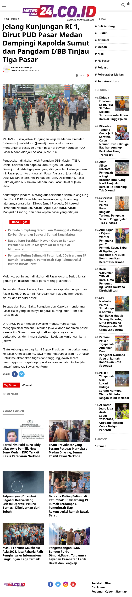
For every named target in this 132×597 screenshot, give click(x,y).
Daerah (15, 18)
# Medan (101, 47)
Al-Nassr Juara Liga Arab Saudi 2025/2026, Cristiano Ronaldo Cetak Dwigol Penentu (111, 417)
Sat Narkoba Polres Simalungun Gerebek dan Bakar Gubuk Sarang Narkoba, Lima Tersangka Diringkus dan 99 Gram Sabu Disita (111, 314)
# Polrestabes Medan (109, 74)
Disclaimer (98, 587)
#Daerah (27, 385)
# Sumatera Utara (107, 81)
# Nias (99, 54)
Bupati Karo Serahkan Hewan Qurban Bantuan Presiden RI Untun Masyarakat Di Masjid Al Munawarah (41, 245)
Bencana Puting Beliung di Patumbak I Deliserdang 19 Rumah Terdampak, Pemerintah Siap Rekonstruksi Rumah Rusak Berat (47, 259)
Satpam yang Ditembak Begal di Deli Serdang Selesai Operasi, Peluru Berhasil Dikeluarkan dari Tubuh (21, 503)
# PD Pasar (102, 60)
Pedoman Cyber (102, 591)
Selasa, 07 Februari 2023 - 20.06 (25, 70)
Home (6, 18)
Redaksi (96, 583)
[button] (128, 2)
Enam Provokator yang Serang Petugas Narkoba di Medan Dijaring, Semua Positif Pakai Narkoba (68, 450)
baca (80, 75)
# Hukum (101, 33)
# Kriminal (102, 40)
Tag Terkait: (11, 385)
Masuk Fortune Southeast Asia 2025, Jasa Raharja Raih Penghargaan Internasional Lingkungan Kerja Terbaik (23, 553)
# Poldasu (101, 67)
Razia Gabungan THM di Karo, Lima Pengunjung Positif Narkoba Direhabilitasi (112, 279)
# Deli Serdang (105, 26)
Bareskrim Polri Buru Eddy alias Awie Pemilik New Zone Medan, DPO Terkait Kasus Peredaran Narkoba (22, 450)
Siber (108, 583)
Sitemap (100, 446)
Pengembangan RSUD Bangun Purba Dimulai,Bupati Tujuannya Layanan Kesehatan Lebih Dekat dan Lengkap (67, 555)
